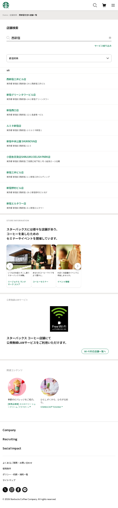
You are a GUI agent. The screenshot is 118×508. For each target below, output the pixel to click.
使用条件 (7, 468)
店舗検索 (13, 15)
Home (5, 15)
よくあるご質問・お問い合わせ (17, 462)
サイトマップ (9, 480)
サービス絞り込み (102, 45)
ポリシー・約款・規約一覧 (15, 474)
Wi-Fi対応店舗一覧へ (95, 351)
